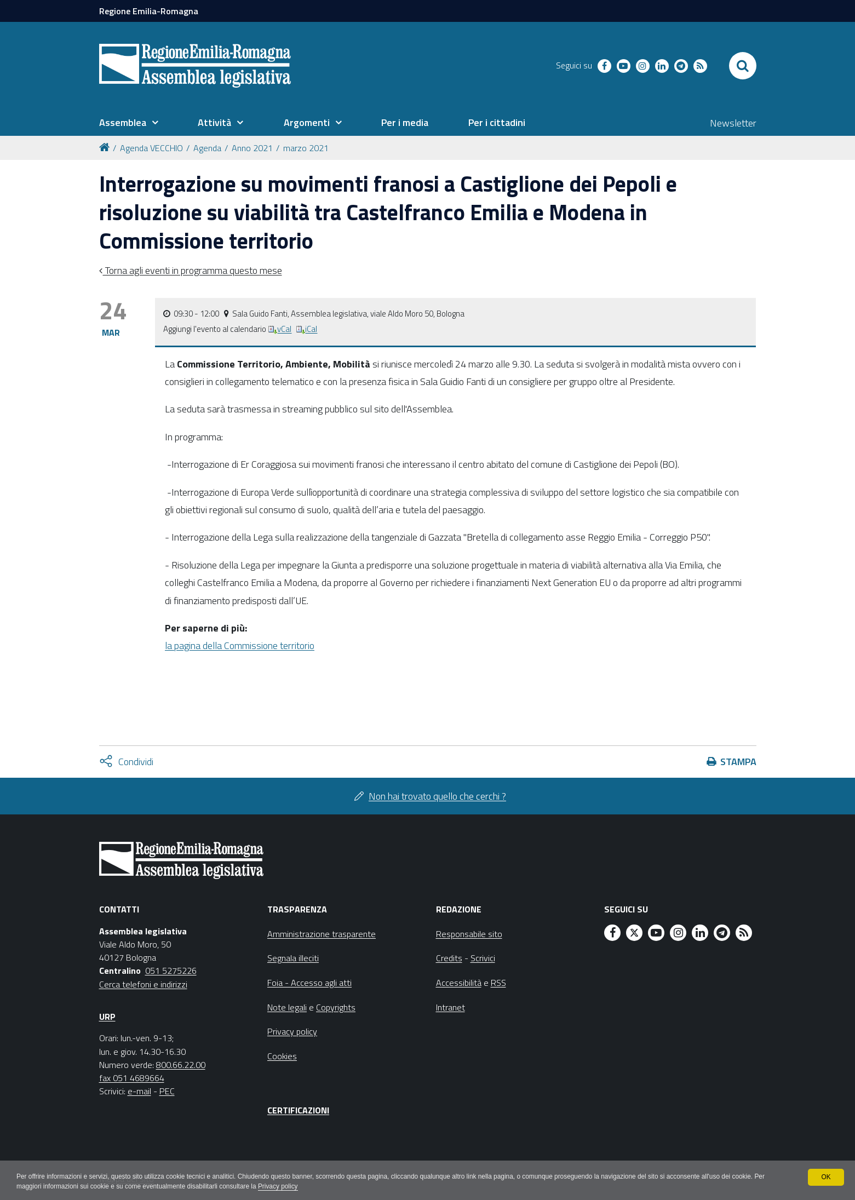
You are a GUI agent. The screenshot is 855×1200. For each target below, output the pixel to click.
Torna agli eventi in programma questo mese (192, 270)
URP (107, 1016)
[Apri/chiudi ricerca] (742, 65)
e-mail (139, 1091)
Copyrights (335, 1007)
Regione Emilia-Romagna (148, 11)
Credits (449, 957)
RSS (498, 982)
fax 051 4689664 (131, 1077)
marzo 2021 (306, 147)
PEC (167, 1091)
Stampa (738, 761)
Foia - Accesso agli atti (309, 982)
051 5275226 (171, 970)
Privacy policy (281, 1187)
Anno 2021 (252, 147)
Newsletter (733, 123)
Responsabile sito (469, 933)
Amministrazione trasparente (321, 933)
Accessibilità (458, 982)
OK (825, 1177)
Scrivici (482, 957)
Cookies (282, 1056)
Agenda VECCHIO (151, 147)
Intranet (450, 1007)
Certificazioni (298, 1110)
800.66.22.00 (180, 1064)
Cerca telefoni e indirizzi (143, 984)
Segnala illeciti (293, 957)
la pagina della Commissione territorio (239, 645)
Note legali (287, 1007)
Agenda (207, 147)
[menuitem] (128, 122)
